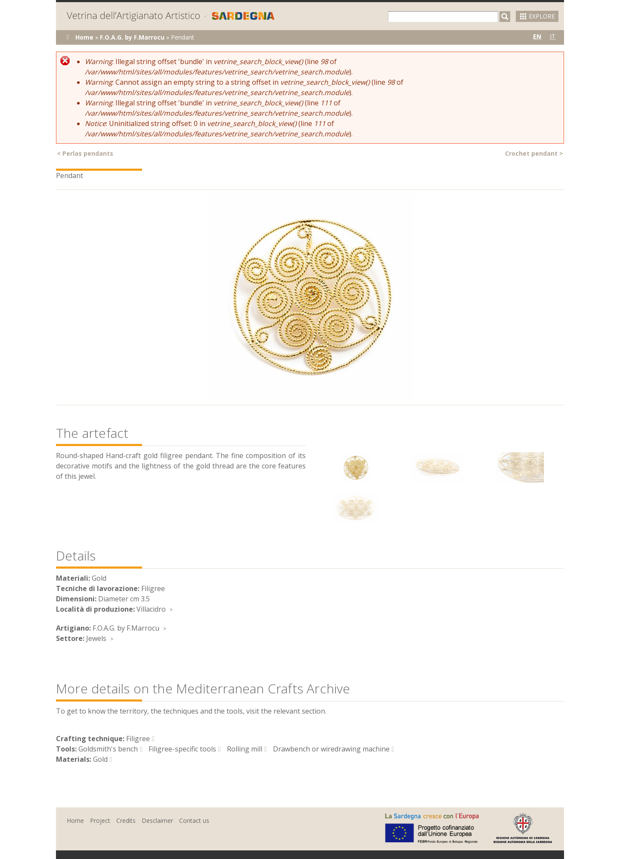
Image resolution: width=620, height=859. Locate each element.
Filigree (138, 738)
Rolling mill (244, 749)
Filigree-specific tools (182, 749)
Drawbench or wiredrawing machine (331, 749)
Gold (100, 759)
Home (84, 37)
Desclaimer (157, 820)
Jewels (96, 638)
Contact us (194, 820)
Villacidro (151, 609)
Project (100, 820)
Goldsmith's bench (108, 749)
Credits (126, 820)
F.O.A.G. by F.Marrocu (132, 37)
